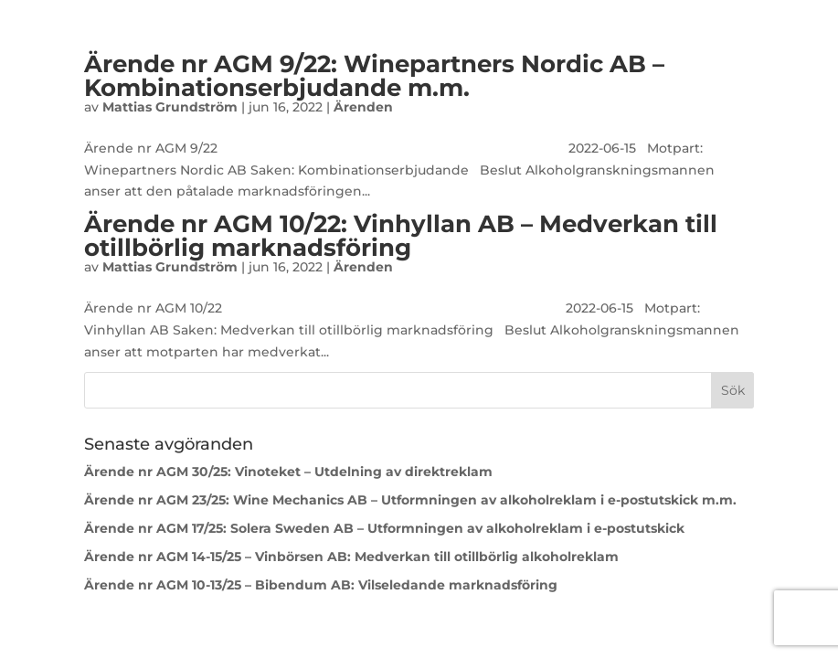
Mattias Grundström (170, 107)
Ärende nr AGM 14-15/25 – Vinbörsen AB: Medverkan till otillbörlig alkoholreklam (351, 556)
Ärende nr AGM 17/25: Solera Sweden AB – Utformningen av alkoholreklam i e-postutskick (384, 528)
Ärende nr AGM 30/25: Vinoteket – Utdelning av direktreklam (288, 471)
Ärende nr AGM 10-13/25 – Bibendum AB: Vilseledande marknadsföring (322, 585)
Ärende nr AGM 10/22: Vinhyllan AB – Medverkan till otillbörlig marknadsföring (400, 235)
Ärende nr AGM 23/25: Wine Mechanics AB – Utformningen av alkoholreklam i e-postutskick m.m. (410, 500)
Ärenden (363, 107)
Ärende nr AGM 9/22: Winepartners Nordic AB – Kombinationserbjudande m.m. (374, 75)
